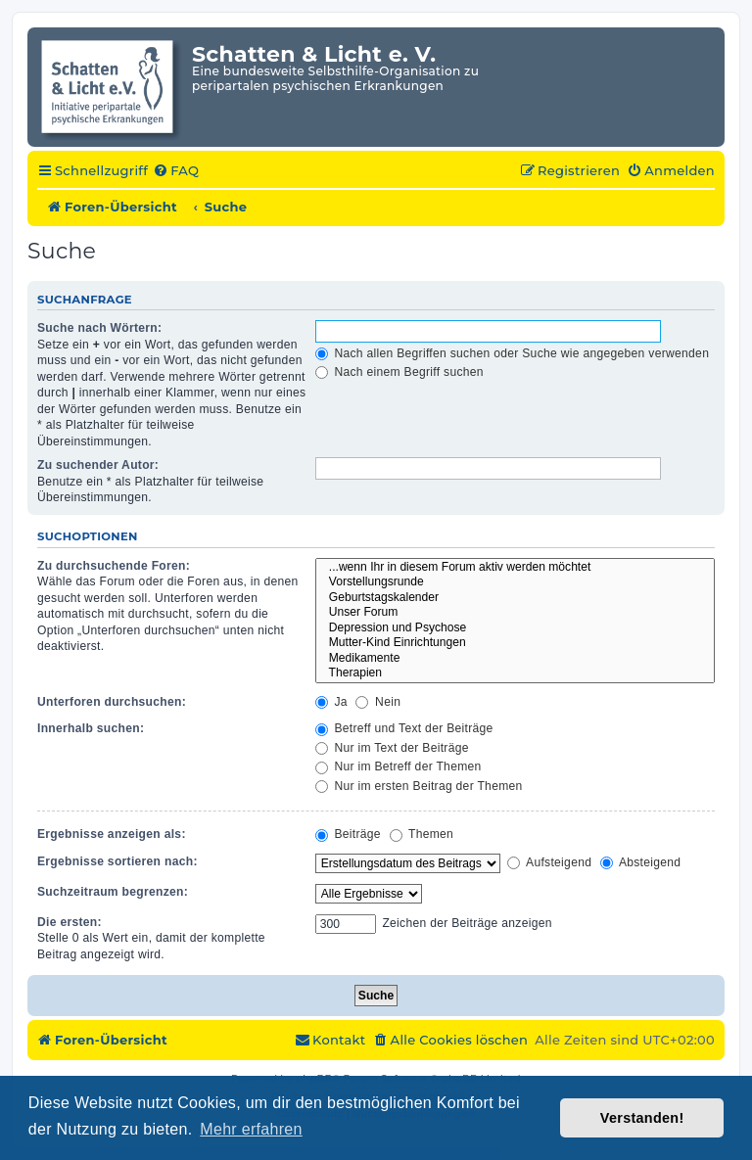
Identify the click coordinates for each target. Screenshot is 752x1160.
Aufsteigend (549, 862)
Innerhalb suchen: (90, 728)
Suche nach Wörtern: (99, 328)
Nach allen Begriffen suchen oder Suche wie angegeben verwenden (512, 353)
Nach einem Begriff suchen (399, 372)
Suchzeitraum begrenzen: (112, 892)
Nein (377, 702)
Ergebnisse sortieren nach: (117, 861)
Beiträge (348, 834)
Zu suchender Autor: (98, 465)
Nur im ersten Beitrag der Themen (419, 786)
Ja (331, 702)
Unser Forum (515, 613)
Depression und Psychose (515, 628)
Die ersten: (69, 922)
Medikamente (515, 659)
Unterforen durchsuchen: (111, 702)
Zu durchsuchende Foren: (113, 566)
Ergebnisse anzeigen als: (111, 834)
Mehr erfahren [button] (251, 1129)
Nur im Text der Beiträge (392, 748)
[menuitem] (176, 171)
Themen (422, 834)
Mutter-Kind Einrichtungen (515, 643)
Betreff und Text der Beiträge (404, 728)
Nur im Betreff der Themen (398, 766)
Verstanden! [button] (642, 1118)
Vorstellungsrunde (515, 582)
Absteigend (641, 862)
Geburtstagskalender (515, 598)
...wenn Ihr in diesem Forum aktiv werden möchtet (515, 568)
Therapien (515, 673)
